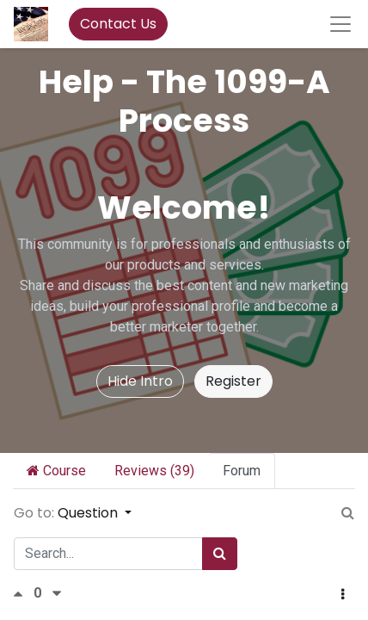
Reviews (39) (154, 470)
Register (233, 381)
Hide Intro (140, 381)
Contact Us (118, 24)
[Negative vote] (56, 594)
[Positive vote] (23, 594)
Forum (242, 470)
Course (56, 470)
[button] (342, 595)
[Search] (219, 553)
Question (89, 513)
